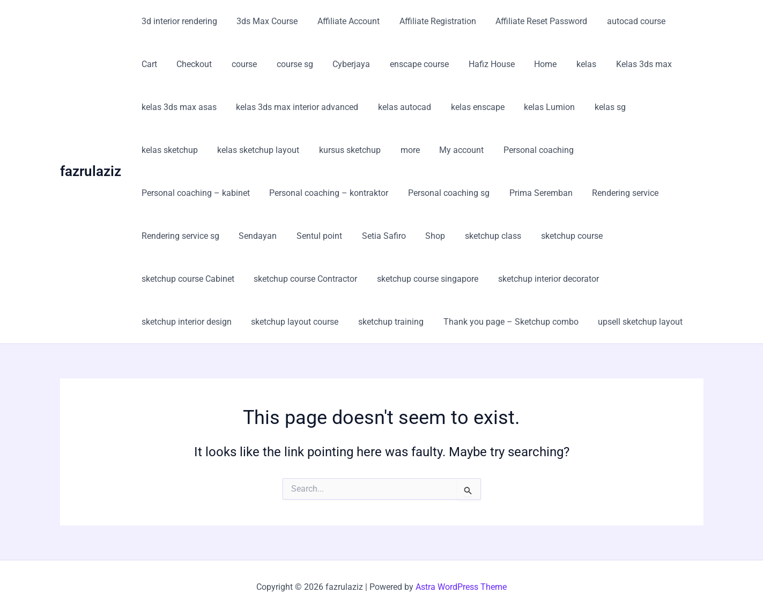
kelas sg (596, 107)
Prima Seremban (407, 193)
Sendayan (653, 193)
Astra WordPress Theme (461, 587)
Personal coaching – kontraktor (200, 193)
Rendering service (489, 193)
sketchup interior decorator (309, 279)
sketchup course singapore (191, 279)
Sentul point (163, 236)
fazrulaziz (90, 171)
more (328, 150)
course (205, 64)
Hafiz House (443, 64)
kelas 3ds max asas (178, 107)
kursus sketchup (270, 150)
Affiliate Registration (429, 21)
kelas (533, 64)
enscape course (373, 64)
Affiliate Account (343, 21)
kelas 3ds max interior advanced (294, 107)
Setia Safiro (225, 236)
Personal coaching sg (317, 193)
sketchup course (405, 236)
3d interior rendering (178, 21)
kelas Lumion (538, 107)
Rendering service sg (578, 193)
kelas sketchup (657, 107)
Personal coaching (452, 150)
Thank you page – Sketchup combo (208, 322)
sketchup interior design (422, 279)
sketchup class (329, 236)
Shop (274, 236)
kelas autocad (398, 107)
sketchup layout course (528, 279)
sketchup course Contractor (615, 236)
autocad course (623, 21)
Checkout (158, 64)
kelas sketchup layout (181, 150)
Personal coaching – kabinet (558, 150)
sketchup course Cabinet (500, 236)
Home (494, 64)
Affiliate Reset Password (530, 21)
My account (377, 150)
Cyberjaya (308, 64)
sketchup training (621, 279)
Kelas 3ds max (588, 64)
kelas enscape (469, 107)
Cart (677, 21)
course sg (253, 64)
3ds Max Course (263, 21)
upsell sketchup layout (335, 322)
